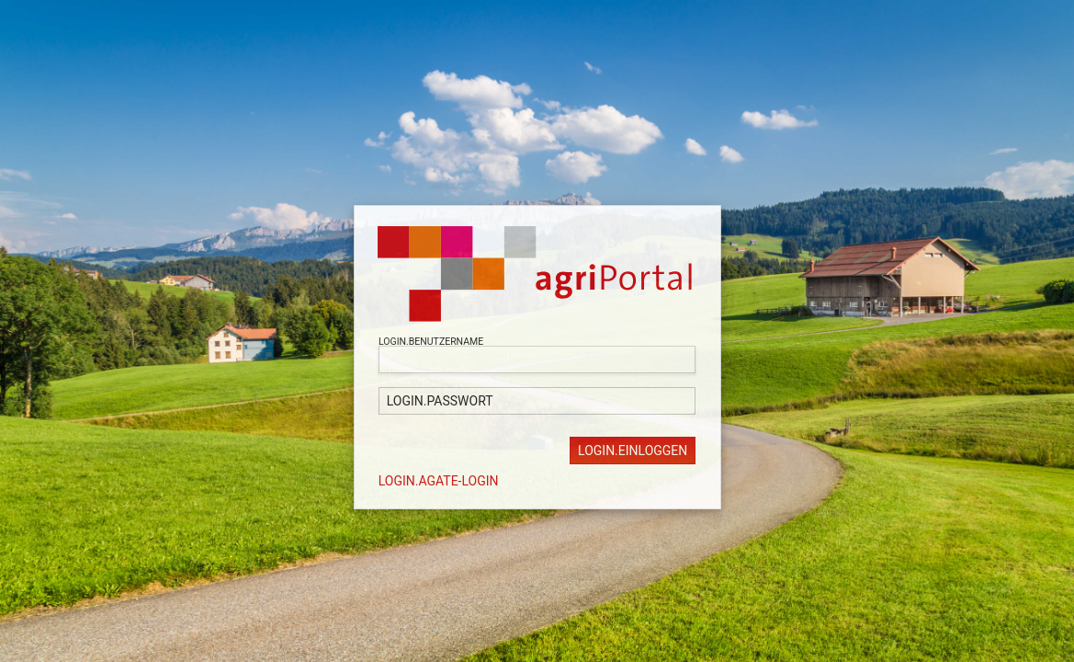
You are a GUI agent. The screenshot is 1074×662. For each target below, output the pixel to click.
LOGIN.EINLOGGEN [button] (632, 450)
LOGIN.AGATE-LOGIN (439, 481)
